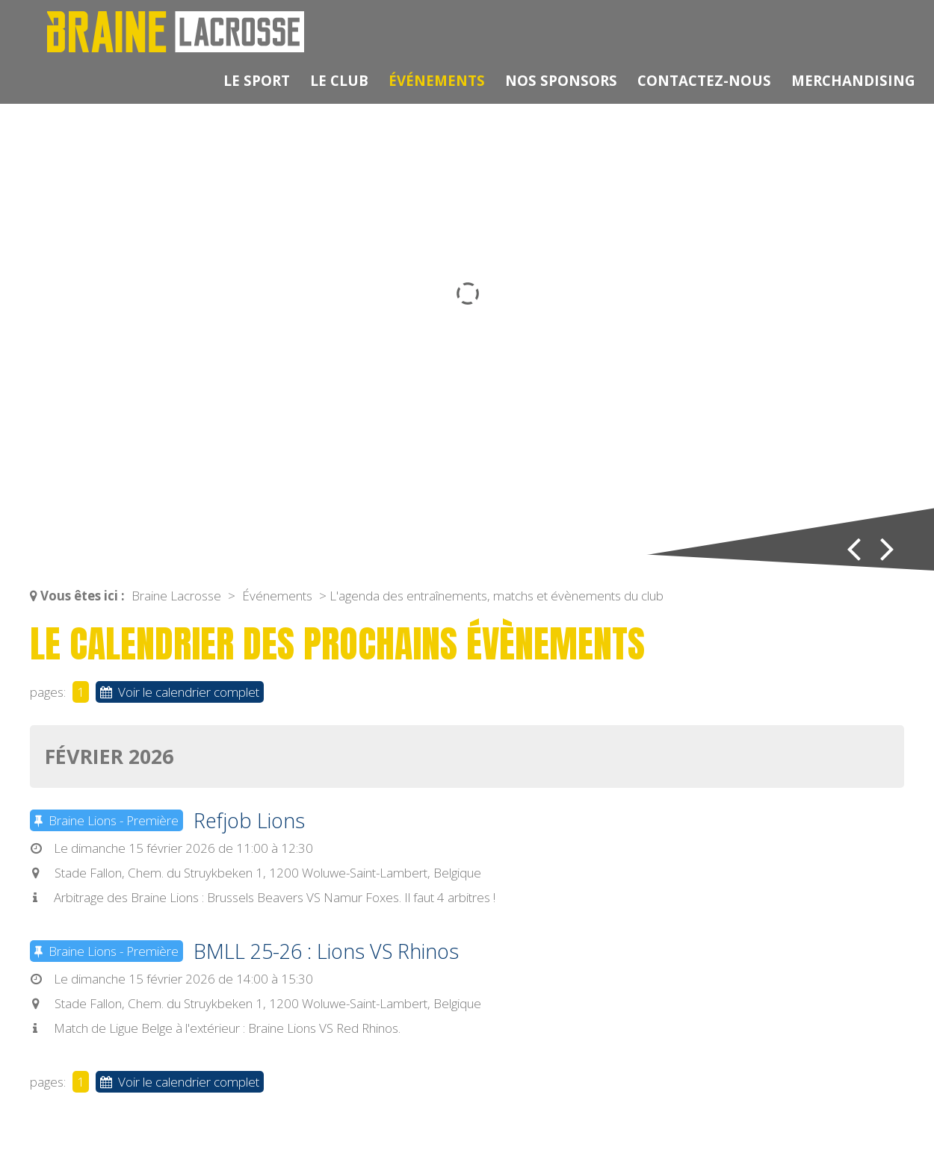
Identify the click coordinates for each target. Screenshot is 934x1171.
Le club (339, 80)
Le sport (256, 80)
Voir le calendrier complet (179, 692)
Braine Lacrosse (176, 595)
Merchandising (853, 80)
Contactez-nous (704, 80)
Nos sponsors (561, 80)
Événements (437, 80)
